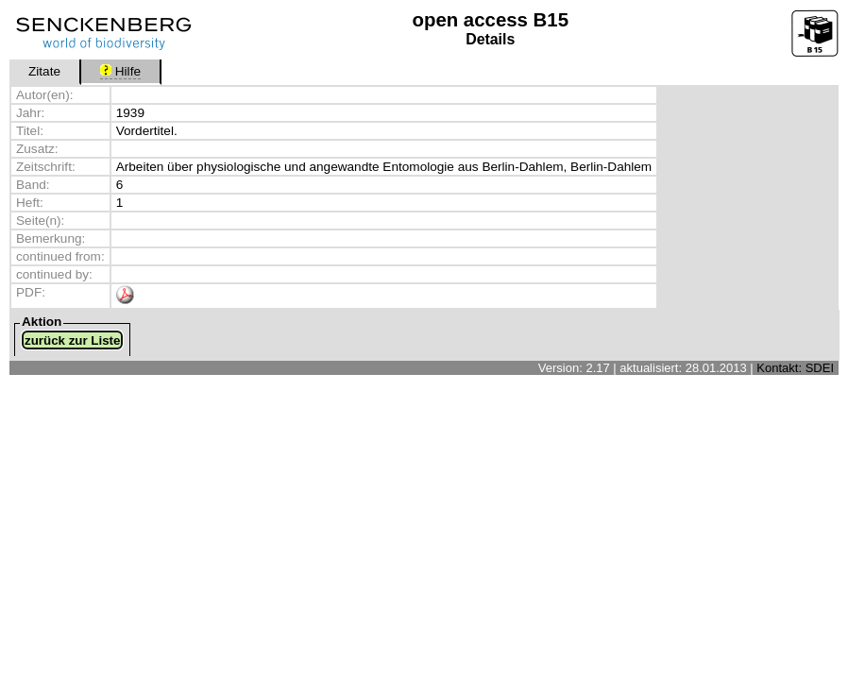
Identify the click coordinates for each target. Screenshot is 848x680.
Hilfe (120, 71)
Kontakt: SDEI (795, 368)
